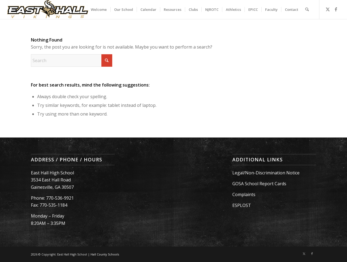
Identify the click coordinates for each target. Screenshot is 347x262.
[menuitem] (98, 9)
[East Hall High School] (47, 9)
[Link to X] (328, 9)
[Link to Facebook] (336, 9)
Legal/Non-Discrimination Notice (266, 173)
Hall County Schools (105, 254)
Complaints (243, 194)
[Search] (307, 9)
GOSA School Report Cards (259, 184)
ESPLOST (241, 205)
